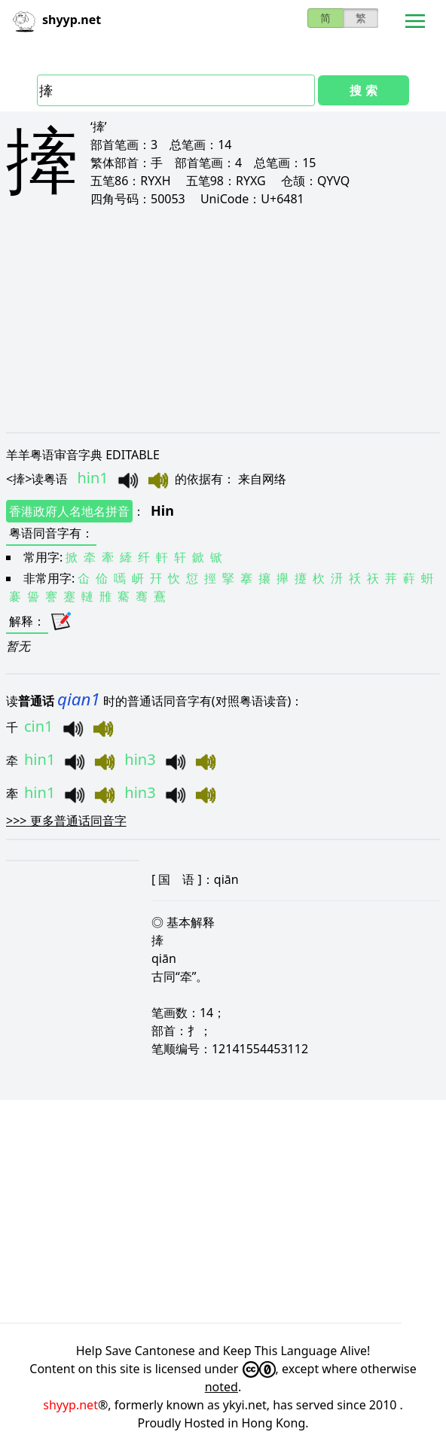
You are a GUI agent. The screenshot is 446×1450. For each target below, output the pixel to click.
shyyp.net (70, 1405)
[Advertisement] (223, 319)
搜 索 (363, 90)
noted (221, 1386)
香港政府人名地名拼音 (69, 511)
